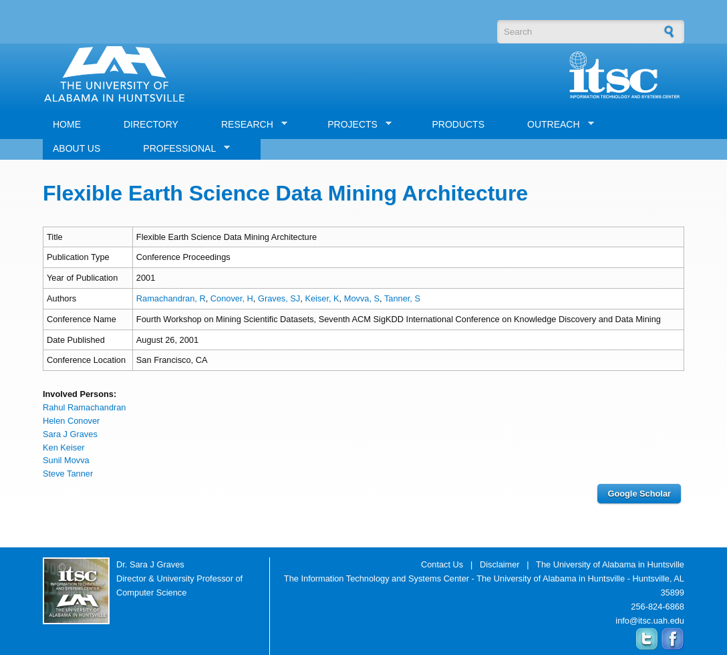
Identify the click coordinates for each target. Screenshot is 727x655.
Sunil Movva (66, 460)
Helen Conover (71, 421)
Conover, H (231, 298)
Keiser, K (322, 298)
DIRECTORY (151, 124)
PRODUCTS (458, 124)
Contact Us (442, 564)
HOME (67, 124)
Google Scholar (639, 494)
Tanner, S (402, 298)
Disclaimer (500, 564)
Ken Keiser (64, 447)
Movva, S (362, 298)
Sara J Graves (70, 434)
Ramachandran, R (171, 298)
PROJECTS (354, 124)
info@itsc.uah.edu (649, 621)
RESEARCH (249, 124)
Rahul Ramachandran (84, 407)
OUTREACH (555, 124)
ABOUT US (76, 148)
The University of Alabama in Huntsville (610, 564)
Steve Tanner (68, 474)
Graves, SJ (279, 298)
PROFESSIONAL (181, 148)
